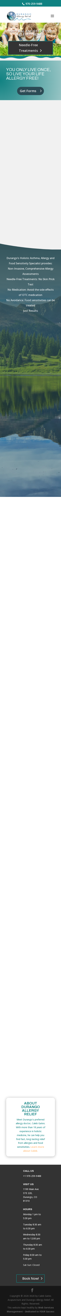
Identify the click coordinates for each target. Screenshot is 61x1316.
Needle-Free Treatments (28, 48)
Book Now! (30, 1278)
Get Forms (28, 91)
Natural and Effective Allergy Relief (30, 32)
